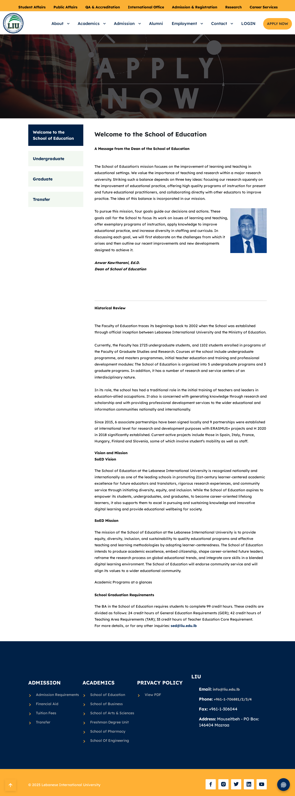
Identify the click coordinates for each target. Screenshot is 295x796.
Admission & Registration (194, 7)
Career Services (264, 7)
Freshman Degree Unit (109, 722)
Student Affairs (32, 7)
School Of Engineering (109, 740)
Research (233, 7)
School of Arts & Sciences (110, 713)
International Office (146, 7)
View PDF (153, 694)
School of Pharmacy (107, 731)
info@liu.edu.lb (226, 689)
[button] (59, 23)
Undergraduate (48, 158)
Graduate (42, 178)
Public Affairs (65, 7)
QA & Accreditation (102, 7)
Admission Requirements (56, 694)
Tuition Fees (46, 713)
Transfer (41, 199)
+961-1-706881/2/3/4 (233, 699)
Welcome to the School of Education (53, 135)
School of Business (106, 704)
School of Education (107, 694)
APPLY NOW (277, 23)
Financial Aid (47, 704)
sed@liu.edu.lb (183, 625)
